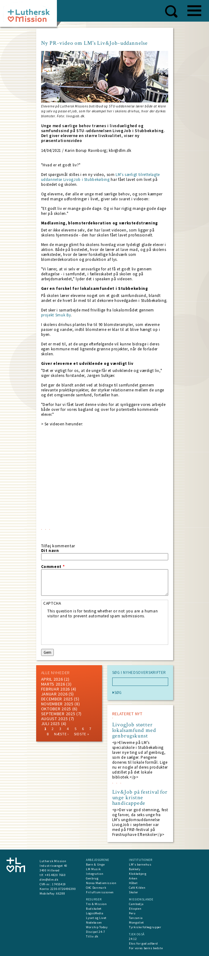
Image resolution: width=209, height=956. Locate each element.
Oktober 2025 (56, 709)
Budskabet (94, 909)
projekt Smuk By (56, 315)
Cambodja (136, 904)
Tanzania (136, 918)
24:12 (133, 939)
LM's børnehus (140, 864)
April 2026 (52, 679)
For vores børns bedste (146, 948)
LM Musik (93, 869)
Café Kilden (137, 888)
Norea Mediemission (101, 883)
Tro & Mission (96, 904)
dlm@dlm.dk (49, 880)
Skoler (133, 892)
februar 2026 (55, 689)
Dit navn (50, 550)
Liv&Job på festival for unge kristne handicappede (140, 797)
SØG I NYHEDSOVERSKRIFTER (139, 672)
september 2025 (58, 713)
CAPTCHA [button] (52, 603)
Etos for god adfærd (143, 943)
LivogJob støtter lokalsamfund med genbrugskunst (134, 730)
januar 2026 (54, 694)
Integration (94, 874)
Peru (132, 913)
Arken (133, 878)
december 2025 (57, 699)
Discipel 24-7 (95, 932)
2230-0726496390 (63, 889)
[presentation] (94, 631)
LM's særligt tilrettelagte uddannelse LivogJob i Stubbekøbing (100, 177)
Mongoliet (136, 923)
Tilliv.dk (92, 936)
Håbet (133, 883)
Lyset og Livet (96, 918)
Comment (53, 566)
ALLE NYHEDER (55, 672)
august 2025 (54, 718)
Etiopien (135, 909)
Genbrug (92, 878)
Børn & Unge (95, 864)
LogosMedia (95, 913)
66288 (60, 893)
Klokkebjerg (137, 874)
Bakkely (135, 869)
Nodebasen (94, 923)
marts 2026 (53, 684)
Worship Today (97, 927)
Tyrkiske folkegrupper (145, 927)
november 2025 (57, 704)
